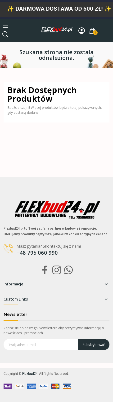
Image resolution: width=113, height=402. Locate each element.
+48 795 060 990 (37, 252)
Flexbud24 (30, 374)
